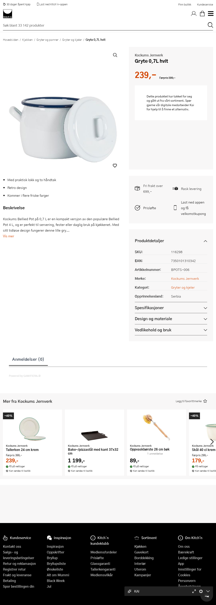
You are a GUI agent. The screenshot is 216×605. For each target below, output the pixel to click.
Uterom (140, 569)
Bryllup (52, 557)
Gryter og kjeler (72, 39)
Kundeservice (205, 4)
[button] (115, 166)
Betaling (9, 580)
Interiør (140, 563)
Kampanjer (142, 574)
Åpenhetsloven (189, 586)
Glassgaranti (100, 563)
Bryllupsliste (56, 563)
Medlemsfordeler (103, 552)
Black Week (56, 580)
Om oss (184, 546)
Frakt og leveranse (17, 574)
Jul (49, 586)
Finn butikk (184, 4)
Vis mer (8, 236)
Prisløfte (149, 207)
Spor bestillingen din (18, 586)
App (181, 563)
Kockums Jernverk (149, 55)
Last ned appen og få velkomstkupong (193, 208)
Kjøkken (27, 39)
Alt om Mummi (58, 574)
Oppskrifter (55, 552)
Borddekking (144, 557)
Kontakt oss (12, 546)
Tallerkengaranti (102, 569)
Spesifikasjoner (149, 308)
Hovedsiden (10, 39)
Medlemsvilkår (101, 574)
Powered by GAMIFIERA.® (25, 376)
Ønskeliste (55, 569)
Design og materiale (153, 318)
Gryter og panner (47, 39)
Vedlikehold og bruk (153, 330)
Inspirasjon (55, 546)
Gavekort (141, 552)
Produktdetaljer (149, 241)
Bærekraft (186, 552)
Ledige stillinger (190, 557)
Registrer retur (14, 569)
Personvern (187, 580)
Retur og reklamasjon (19, 563)
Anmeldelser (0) (28, 359)
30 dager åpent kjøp (16, 4)
